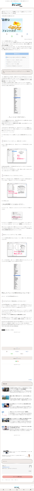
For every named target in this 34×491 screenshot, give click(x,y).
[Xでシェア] (7, 34)
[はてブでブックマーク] (27, 34)
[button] (22, 36)
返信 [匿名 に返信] (30, 471)
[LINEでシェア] (12, 36)
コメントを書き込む (17, 476)
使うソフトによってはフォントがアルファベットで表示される (16, 57)
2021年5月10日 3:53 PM (5, 467)
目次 (16, 53)
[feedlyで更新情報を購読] (16, 361)
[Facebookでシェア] (17, 34)
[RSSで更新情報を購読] (18, 361)
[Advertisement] (17, 339)
